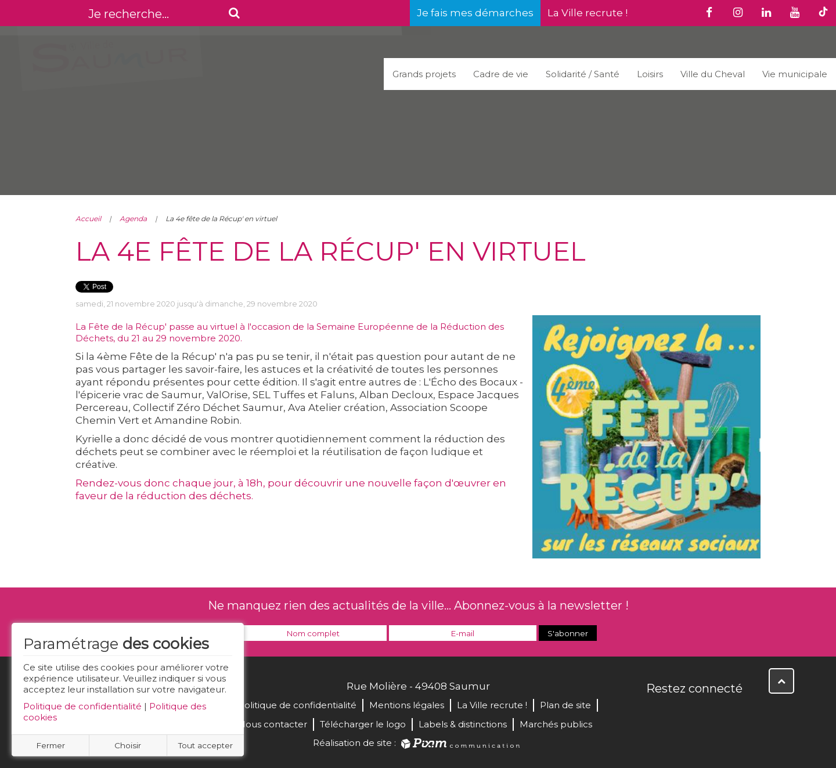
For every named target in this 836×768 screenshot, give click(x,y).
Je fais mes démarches (475, 13)
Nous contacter (272, 724)
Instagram (732, 713)
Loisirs (650, 74)
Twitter (681, 713)
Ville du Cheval (712, 74)
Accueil (88, 218)
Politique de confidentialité (82, 706)
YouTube (707, 713)
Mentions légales (406, 705)
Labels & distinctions (463, 724)
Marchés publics (556, 724)
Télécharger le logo (363, 724)
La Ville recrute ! (587, 13)
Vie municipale (794, 74)
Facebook (656, 713)
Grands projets (424, 74)
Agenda (133, 218)
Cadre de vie (500, 74)
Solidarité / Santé (582, 74)
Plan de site (565, 705)
